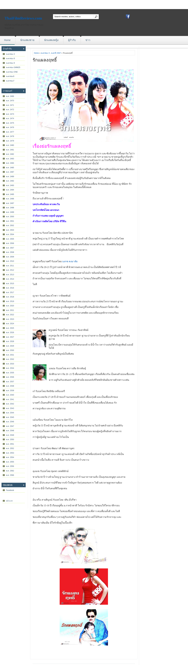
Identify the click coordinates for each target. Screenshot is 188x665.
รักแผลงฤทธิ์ (45, 59)
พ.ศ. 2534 (10, 368)
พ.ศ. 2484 (10, 163)
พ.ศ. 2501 (10, 221)
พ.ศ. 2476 (10, 127)
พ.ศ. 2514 (10, 279)
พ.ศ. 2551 (10, 444)
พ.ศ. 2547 (10, 426)
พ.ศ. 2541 (10, 399)
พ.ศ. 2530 (10, 350)
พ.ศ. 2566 (10, 475)
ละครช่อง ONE (12, 72)
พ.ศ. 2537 (10, 382)
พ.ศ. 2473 (10, 114)
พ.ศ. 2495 (10, 194)
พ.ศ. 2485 (10, 168)
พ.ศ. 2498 (10, 208)
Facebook (10, 490)
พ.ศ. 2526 (10, 332)
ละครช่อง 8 (10, 58)
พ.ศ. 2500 (10, 217)
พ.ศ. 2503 (10, 230)
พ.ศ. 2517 (10, 292)
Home (7, 40)
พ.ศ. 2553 (10, 453)
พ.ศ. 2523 (10, 319)
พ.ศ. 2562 (10, 471)
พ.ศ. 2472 (10, 110)
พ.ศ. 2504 (10, 234)
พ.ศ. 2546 (10, 422)
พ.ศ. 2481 (10, 150)
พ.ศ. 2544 (10, 413)
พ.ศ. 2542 (10, 404)
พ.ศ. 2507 (10, 248)
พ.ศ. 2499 (10, 212)
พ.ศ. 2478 (10, 136)
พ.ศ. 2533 (10, 364)
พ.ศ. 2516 (10, 288)
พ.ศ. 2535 (10, 373)
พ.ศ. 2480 (10, 145)
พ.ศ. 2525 (10, 328)
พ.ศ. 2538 (10, 386)
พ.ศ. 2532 (10, 359)
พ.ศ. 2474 (10, 118)
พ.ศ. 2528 (10, 341)
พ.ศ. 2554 (10, 457)
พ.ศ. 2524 (10, 324)
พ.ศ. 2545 (10, 417)
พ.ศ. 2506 (10, 243)
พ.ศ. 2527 (10, 337)
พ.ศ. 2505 (10, 239)
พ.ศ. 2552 (10, 448)
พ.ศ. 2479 (10, 141)
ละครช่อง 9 (10, 63)
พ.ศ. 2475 (10, 123)
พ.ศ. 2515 (10, 283)
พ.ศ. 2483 (10, 159)
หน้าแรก (9, 501)
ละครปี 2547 (56, 53)
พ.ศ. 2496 (10, 199)
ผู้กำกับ (72, 40)
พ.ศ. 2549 (10, 435)
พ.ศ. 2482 (10, 154)
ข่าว (87, 40)
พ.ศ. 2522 (10, 315)
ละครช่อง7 (10, 81)
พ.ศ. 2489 (10, 176)
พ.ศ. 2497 (10, 203)
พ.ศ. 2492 (10, 181)
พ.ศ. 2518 (10, 297)
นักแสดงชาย (27, 40)
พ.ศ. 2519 (10, 301)
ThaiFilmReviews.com (23, 18)
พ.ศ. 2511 (10, 266)
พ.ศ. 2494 (10, 190)
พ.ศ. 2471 (10, 105)
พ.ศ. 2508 (10, 252)
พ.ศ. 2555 (10, 462)
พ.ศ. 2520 (10, 306)
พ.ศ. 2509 (10, 257)
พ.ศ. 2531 (10, 355)
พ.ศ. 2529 (10, 346)
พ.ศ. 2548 (10, 431)
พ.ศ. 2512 (10, 270)
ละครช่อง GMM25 (13, 67)
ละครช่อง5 (10, 76)
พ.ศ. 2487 (10, 172)
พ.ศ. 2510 (10, 261)
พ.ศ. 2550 (10, 439)
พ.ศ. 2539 (10, 390)
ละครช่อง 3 (10, 54)
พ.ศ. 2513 (10, 275)
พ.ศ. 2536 (10, 377)
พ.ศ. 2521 (10, 310)
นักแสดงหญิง (51, 40)
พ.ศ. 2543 (10, 408)
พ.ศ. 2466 (10, 96)
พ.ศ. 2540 (10, 395)
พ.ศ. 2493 (10, 185)
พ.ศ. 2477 (10, 132)
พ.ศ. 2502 (10, 225)
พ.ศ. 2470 (10, 101)
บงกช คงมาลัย (69, 261)
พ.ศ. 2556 (10, 466)
